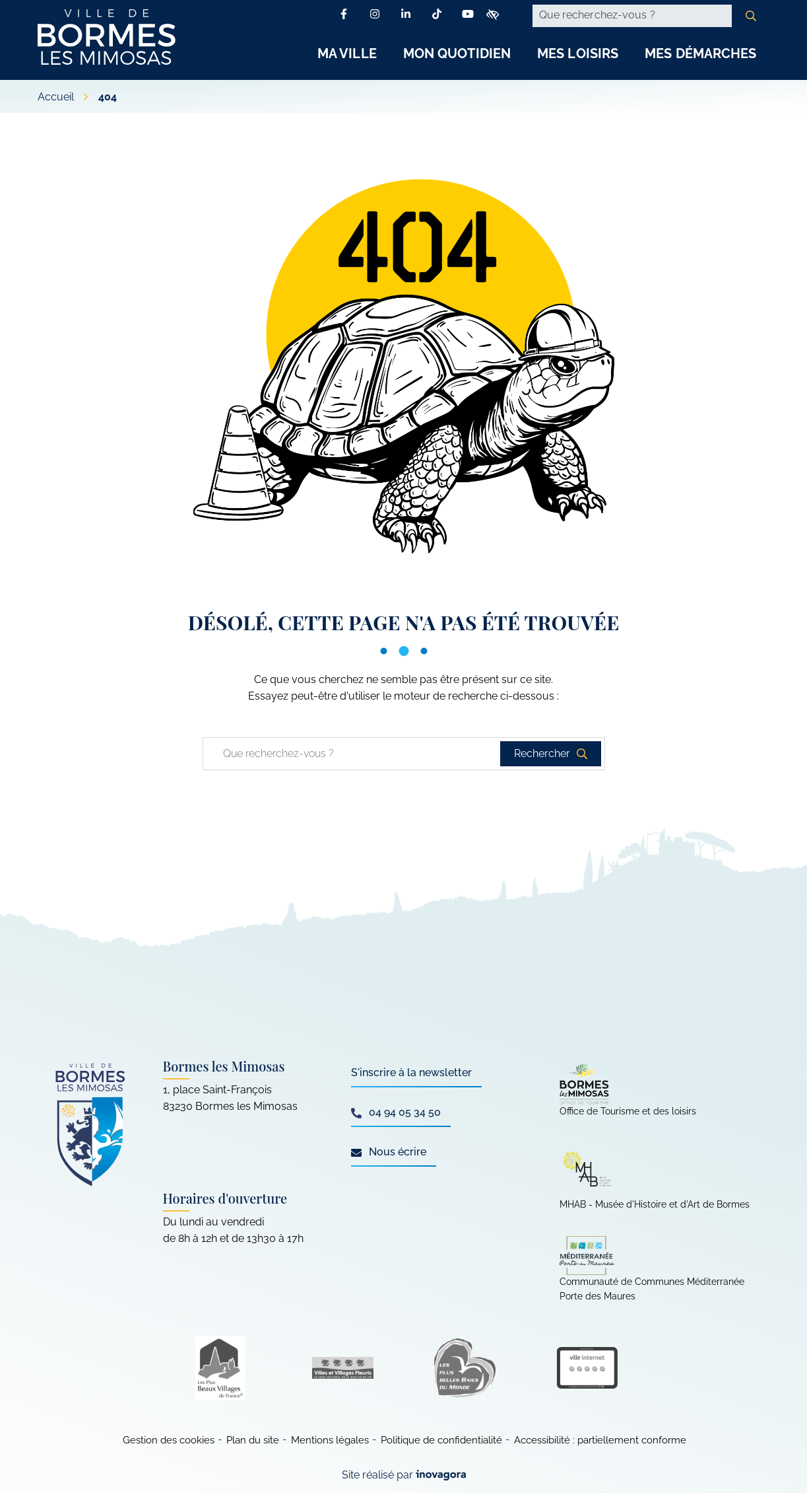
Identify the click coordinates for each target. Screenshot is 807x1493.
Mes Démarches (700, 53)
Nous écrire (388, 1152)
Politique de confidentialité (441, 1440)
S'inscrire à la (411, 1072)
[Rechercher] (751, 16)
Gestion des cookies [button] (168, 1440)
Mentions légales (330, 1440)
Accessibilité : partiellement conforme (600, 1440)
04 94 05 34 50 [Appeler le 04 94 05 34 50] (396, 1112)
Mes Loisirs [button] (577, 53)
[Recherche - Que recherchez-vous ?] (632, 16)
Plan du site (252, 1440)
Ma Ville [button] (347, 53)
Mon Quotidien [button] (457, 53)
